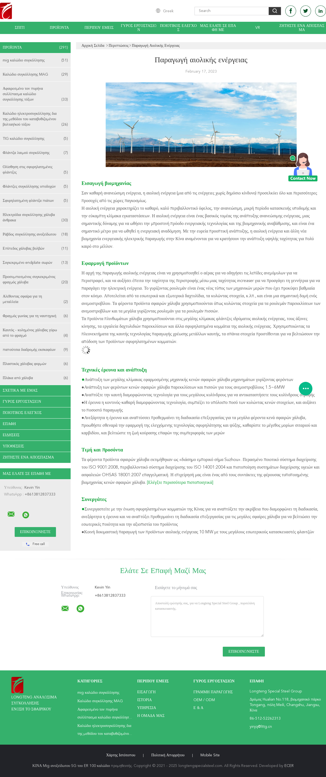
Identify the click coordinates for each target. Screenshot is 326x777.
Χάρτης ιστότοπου (120, 755)
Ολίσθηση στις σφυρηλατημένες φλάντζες (35, 170)
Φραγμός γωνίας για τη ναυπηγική (35, 316)
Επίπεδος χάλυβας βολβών (35, 248)
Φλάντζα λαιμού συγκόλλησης (35, 153)
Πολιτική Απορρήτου (167, 755)
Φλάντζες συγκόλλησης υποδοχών (35, 186)
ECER (289, 766)
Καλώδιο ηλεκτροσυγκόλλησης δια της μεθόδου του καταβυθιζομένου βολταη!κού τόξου (35, 119)
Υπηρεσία (146, 708)
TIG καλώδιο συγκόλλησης (35, 138)
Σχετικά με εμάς (20, 390)
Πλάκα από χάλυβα (35, 378)
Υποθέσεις (13, 446)
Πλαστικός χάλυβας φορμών (35, 364)
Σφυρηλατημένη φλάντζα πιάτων (35, 200)
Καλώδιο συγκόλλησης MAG (35, 74)
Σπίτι (19, 28)
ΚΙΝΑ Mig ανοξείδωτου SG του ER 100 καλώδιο (71, 766)
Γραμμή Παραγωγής (213, 692)
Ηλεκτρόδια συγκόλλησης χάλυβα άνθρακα (35, 218)
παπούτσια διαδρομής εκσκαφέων (35, 349)
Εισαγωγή (146, 692)
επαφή (9, 424)
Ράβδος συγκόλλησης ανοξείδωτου (35, 234)
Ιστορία (144, 700)
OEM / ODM (204, 700)
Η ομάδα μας (151, 716)
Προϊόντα (59, 28)
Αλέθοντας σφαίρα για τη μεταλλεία (35, 300)
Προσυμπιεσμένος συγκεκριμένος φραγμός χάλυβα (35, 280)
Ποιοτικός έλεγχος (178, 28)
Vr (257, 28)
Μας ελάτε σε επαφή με (218, 28)
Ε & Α (198, 708)
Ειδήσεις (11, 435)
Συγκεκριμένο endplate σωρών (35, 262)
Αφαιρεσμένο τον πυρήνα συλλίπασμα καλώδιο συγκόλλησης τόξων (35, 94)
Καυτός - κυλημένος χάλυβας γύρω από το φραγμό (35, 333)
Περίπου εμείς (99, 28)
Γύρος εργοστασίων (138, 28)
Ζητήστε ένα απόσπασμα (301, 28)
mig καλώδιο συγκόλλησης (35, 60)
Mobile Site (210, 755)
